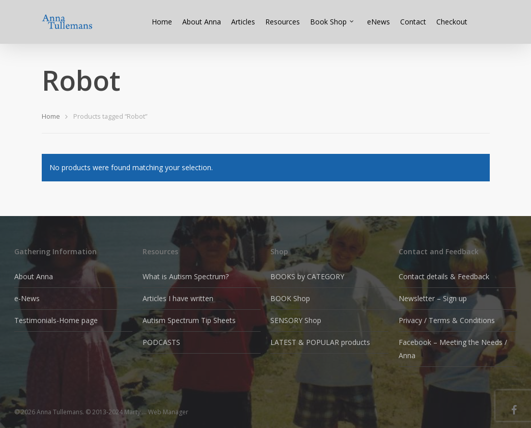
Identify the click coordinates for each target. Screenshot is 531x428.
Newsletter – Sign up (433, 298)
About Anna (201, 21)
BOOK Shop (290, 298)
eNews (378, 21)
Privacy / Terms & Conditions (447, 320)
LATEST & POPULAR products (320, 342)
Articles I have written (178, 298)
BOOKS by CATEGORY (307, 276)
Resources (282, 21)
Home (162, 21)
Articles (243, 21)
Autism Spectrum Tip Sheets (189, 320)
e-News (27, 298)
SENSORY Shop (295, 320)
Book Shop (332, 21)
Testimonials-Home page (56, 320)
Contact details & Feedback (444, 276)
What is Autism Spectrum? (186, 276)
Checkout (451, 21)
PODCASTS (161, 342)
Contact (413, 21)
